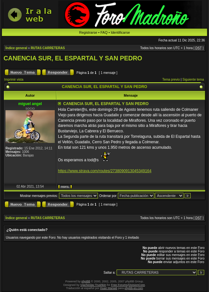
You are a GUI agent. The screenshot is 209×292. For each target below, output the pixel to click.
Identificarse (120, 32)
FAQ (104, 32)
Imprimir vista (13, 79)
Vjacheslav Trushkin (93, 285)
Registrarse (88, 32)
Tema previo (171, 79)
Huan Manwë (108, 288)
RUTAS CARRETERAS (48, 48)
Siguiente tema (193, 79)
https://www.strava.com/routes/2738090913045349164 (104, 171)
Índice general (16, 48)
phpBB (85, 281)
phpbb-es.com (134, 288)
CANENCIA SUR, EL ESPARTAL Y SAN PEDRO (73, 58)
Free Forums (119, 285)
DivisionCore (136, 285)
